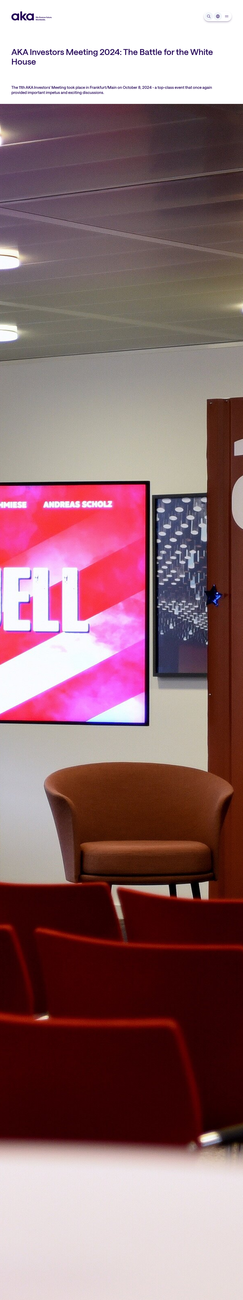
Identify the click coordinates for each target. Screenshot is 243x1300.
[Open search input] (209, 16)
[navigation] (226, 16)
